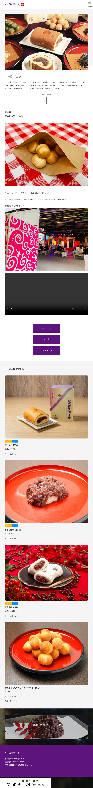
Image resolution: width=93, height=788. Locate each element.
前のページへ (46, 328)
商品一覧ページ (11, 701)
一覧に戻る (46, 339)
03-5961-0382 (18, 762)
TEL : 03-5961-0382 (25, 781)
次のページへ (46, 351)
